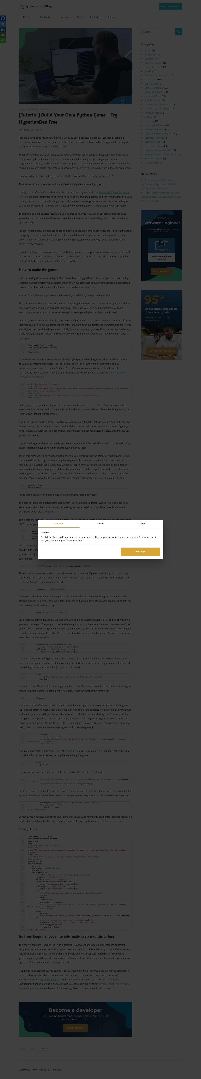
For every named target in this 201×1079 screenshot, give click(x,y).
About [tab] (142, 523)
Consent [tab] (58, 523)
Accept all (140, 551)
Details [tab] (100, 523)
